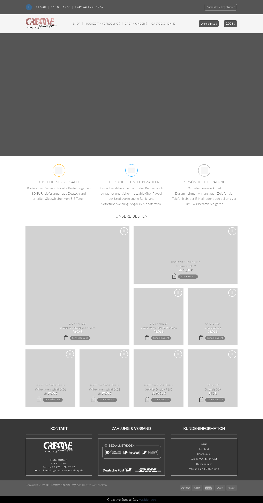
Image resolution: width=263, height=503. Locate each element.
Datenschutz (204, 463)
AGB (204, 443)
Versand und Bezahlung (204, 468)
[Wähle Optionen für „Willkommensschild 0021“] (93, 400)
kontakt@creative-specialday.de (63, 470)
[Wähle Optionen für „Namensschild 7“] (174, 276)
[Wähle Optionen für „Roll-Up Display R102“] (147, 400)
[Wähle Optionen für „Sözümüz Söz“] (201, 338)
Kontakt (204, 448)
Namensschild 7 (186, 266)
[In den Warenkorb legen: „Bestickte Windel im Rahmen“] (66, 338)
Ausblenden (147, 499)
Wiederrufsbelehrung (204, 458)
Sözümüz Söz (212, 327)
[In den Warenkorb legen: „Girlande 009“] (201, 400)
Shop (76, 23)
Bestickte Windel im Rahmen (77, 327)
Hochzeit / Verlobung (102, 23)
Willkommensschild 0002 (50, 389)
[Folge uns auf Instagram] (29, 7)
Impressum (204, 453)
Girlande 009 (212, 389)
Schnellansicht (80, 337)
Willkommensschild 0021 (104, 389)
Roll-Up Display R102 (158, 389)
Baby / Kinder (136, 23)
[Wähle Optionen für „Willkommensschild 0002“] (39, 400)
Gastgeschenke (163, 23)
